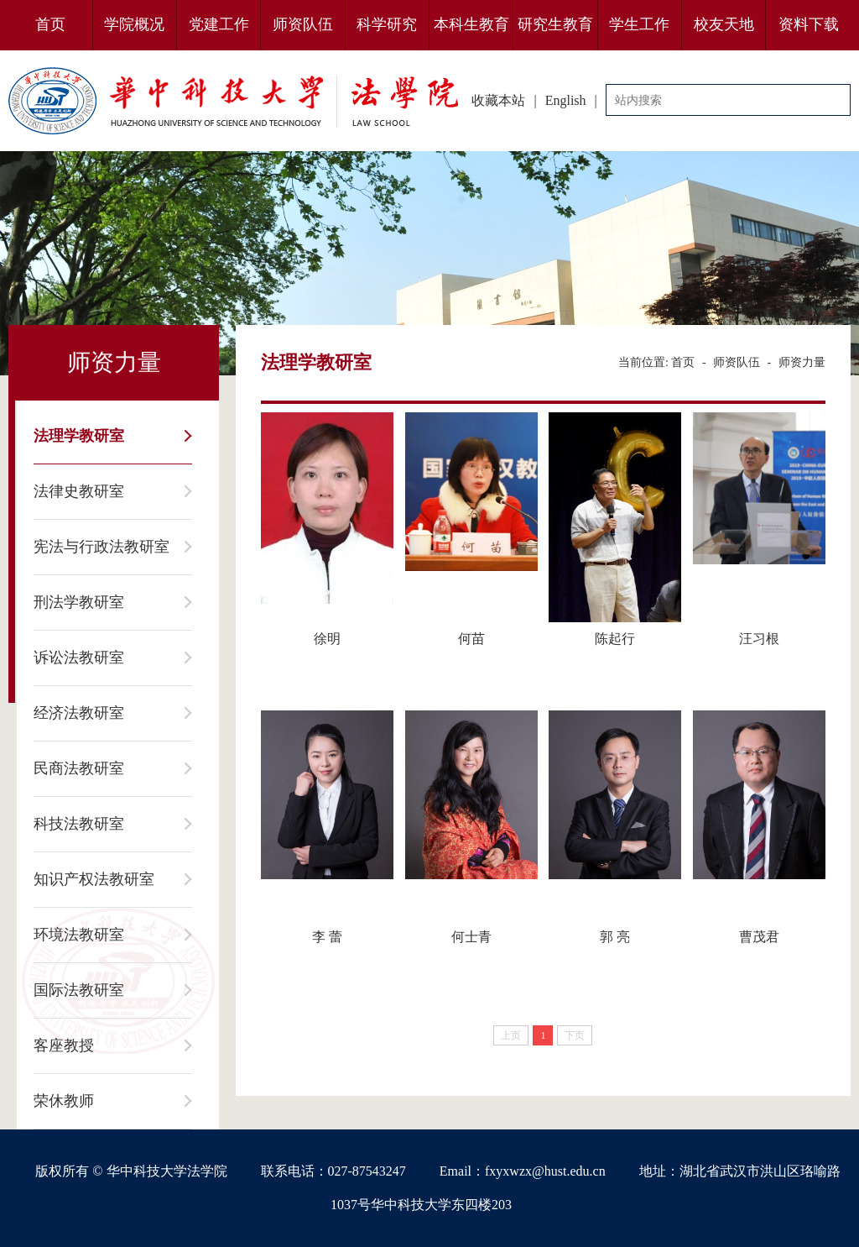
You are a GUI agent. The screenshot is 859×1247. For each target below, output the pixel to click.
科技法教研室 (79, 823)
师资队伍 (303, 24)
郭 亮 (615, 937)
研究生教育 (555, 24)
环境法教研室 (79, 934)
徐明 (327, 638)
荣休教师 (64, 1100)
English (565, 100)
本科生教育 (471, 24)
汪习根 (759, 638)
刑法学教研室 (79, 602)
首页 (50, 24)
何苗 (471, 638)
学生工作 (639, 24)
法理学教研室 (79, 435)
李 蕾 (327, 937)
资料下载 (808, 24)
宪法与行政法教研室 (101, 546)
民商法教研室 (79, 768)
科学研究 (387, 24)
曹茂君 (759, 937)
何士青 (471, 937)
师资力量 (801, 362)
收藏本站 (498, 100)
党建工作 (219, 24)
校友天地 (724, 24)
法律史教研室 (79, 491)
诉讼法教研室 (79, 657)
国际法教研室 (79, 990)
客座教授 (64, 1045)
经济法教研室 (79, 713)
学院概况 (134, 24)
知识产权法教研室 (94, 879)
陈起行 (615, 638)
